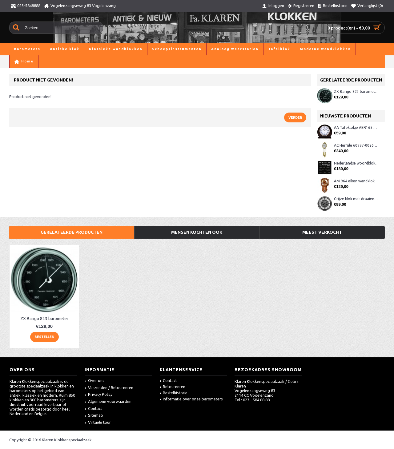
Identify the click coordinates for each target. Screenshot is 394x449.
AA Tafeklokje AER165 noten (356, 127)
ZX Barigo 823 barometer (356, 91)
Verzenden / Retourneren (109, 388)
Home (14, 61)
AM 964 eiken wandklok (354, 181)
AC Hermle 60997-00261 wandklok (356, 145)
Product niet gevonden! (47, 61)
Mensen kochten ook (196, 232)
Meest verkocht (322, 232)
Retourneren (172, 386)
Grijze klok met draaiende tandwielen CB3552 (356, 199)
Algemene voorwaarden (108, 401)
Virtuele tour (98, 422)
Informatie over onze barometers (191, 399)
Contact (93, 408)
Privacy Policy (98, 394)
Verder (295, 117)
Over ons (94, 380)
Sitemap (94, 415)
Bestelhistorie (173, 393)
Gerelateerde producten (72, 232)
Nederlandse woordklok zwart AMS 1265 (356, 163)
